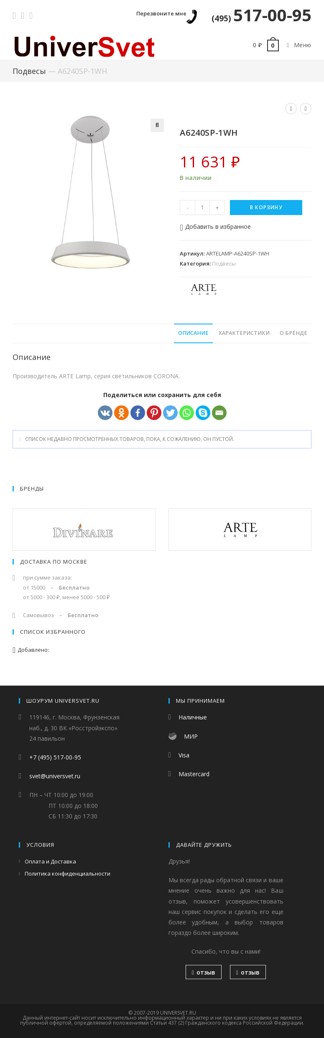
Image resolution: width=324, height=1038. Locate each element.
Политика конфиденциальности (67, 873)
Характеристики (244, 333)
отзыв (203, 972)
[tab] (193, 333)
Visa (184, 755)
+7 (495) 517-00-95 (55, 757)
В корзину (266, 207)
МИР (191, 736)
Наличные (193, 717)
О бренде (293, 333)
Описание (193, 333)
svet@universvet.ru (54, 776)
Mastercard (194, 774)
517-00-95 (261, 14)
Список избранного (53, 631)
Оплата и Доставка (50, 861)
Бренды (32, 488)
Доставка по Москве (53, 561)
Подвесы (29, 71)
